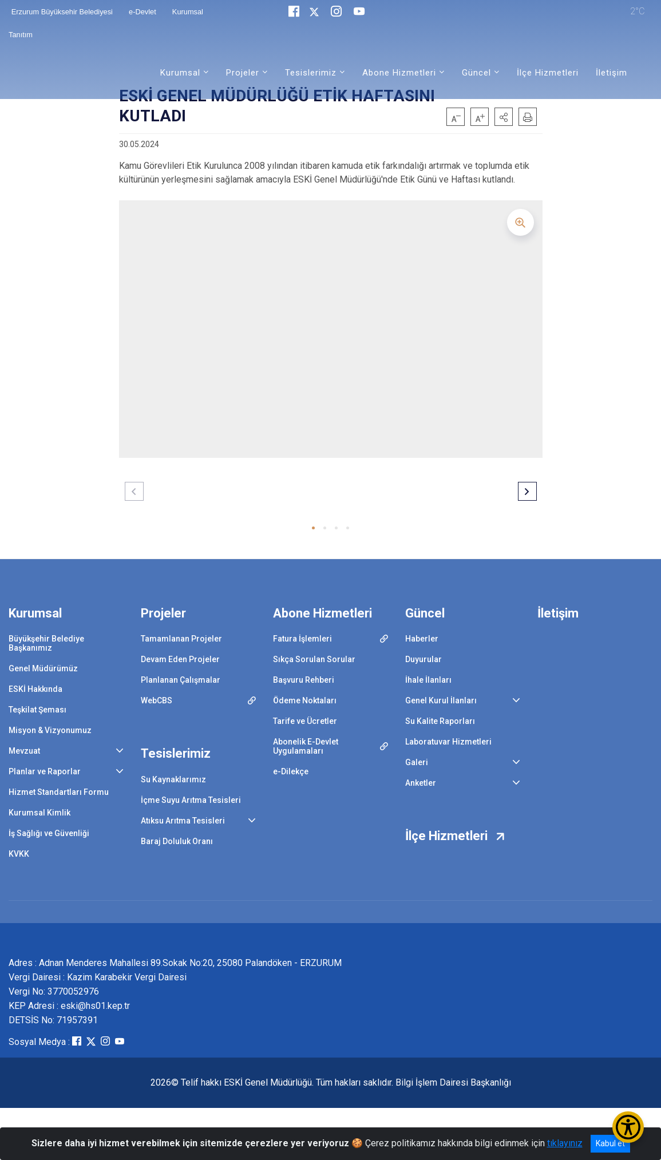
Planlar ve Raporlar (45, 771)
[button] (503, 117)
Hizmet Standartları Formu (59, 792)
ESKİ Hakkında (35, 689)
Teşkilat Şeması (37, 709)
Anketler (420, 782)
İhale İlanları (428, 679)
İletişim (611, 73)
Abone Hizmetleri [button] (399, 73)
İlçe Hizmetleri (548, 73)
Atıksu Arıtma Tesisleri (183, 820)
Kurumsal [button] (180, 73)
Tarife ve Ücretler (305, 721)
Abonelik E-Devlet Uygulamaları (305, 746)
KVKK (19, 853)
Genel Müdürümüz (43, 668)
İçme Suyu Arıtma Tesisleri (191, 800)
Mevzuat (24, 750)
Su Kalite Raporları (440, 721)
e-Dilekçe (290, 771)
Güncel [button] (476, 73)
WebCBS (156, 700)
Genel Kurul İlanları (441, 700)
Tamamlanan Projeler (181, 638)
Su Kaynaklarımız (173, 779)
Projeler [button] (242, 73)
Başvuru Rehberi (303, 679)
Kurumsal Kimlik (39, 812)
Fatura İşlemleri (302, 638)
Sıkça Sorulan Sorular (314, 659)
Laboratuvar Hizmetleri (448, 741)
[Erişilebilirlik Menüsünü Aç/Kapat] (628, 1127)
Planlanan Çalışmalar (180, 679)
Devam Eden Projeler (180, 659)
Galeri (416, 762)
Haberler (421, 638)
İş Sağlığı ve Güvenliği (49, 833)
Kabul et (610, 1143)
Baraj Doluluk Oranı (177, 841)
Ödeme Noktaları (305, 700)
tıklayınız (565, 1143)
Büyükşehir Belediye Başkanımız (46, 643)
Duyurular (423, 659)
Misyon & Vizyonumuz (50, 730)
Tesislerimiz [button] (311, 73)
